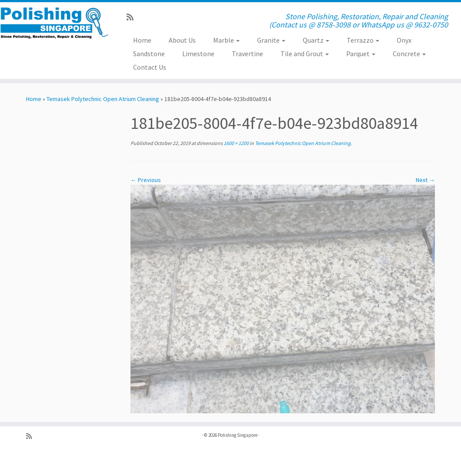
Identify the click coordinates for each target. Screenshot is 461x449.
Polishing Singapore (237, 435)
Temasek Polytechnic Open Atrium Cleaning (103, 99)
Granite (271, 40)
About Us (182, 40)
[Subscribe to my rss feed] (133, 17)
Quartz (316, 40)
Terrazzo (363, 40)
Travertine (247, 53)
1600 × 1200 (236, 143)
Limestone (198, 53)
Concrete (409, 53)
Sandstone (149, 53)
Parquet (360, 53)
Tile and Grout (305, 53)
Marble (226, 40)
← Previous (145, 180)
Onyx (404, 40)
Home (142, 40)
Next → (425, 180)
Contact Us (149, 67)
